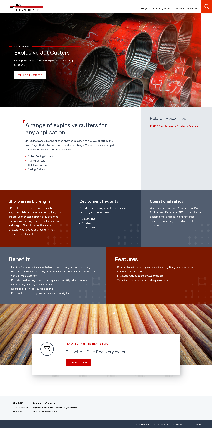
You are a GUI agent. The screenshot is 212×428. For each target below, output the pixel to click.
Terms (198, 424)
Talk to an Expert (30, 75)
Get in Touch (78, 362)
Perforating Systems (162, 8)
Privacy (190, 424)
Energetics (146, 8)
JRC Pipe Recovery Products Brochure (176, 126)
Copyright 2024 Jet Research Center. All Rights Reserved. (159, 424)
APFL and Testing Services (186, 8)
